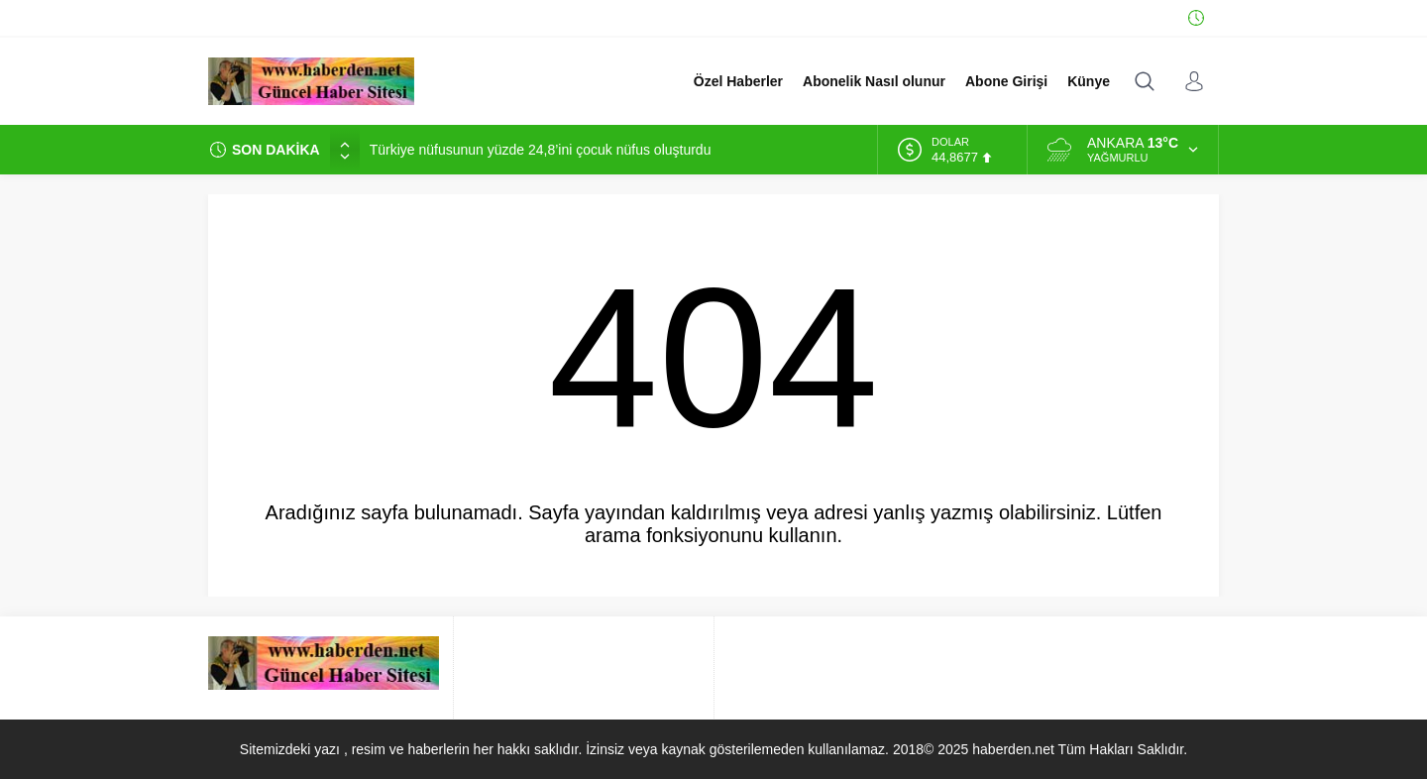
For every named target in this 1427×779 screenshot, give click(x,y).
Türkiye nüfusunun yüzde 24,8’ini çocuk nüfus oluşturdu (541, 150)
